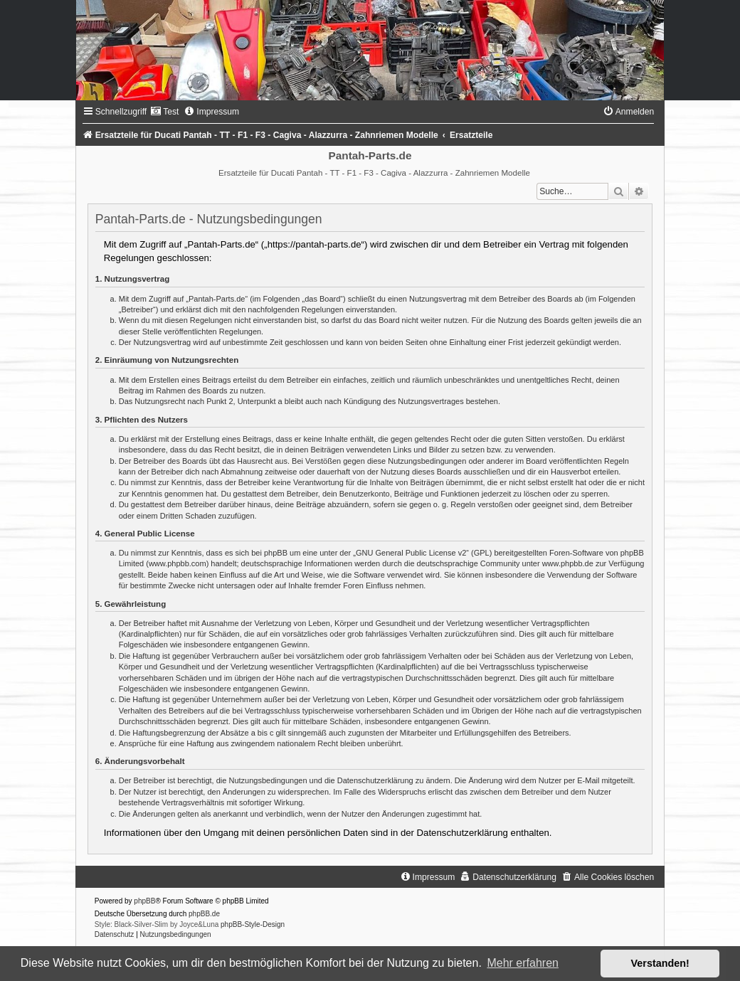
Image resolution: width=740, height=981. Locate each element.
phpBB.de (204, 914)
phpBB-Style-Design (253, 924)
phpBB (144, 901)
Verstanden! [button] (660, 963)
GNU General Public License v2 (411, 552)
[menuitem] (164, 112)
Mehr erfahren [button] (523, 963)
